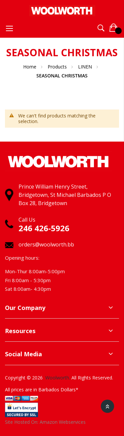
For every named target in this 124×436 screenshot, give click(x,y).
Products (58, 67)
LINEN (85, 67)
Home (30, 67)
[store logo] (62, 9)
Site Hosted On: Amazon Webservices (45, 422)
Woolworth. (57, 377)
